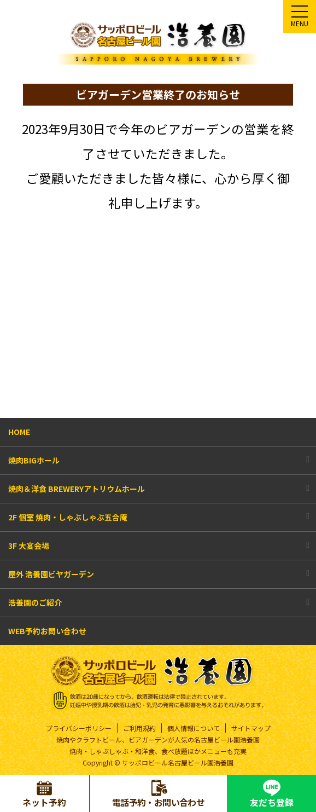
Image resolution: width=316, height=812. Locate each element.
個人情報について (193, 728)
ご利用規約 (139, 728)
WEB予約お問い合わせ (47, 630)
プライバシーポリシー (79, 728)
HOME (19, 431)
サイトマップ (251, 728)
